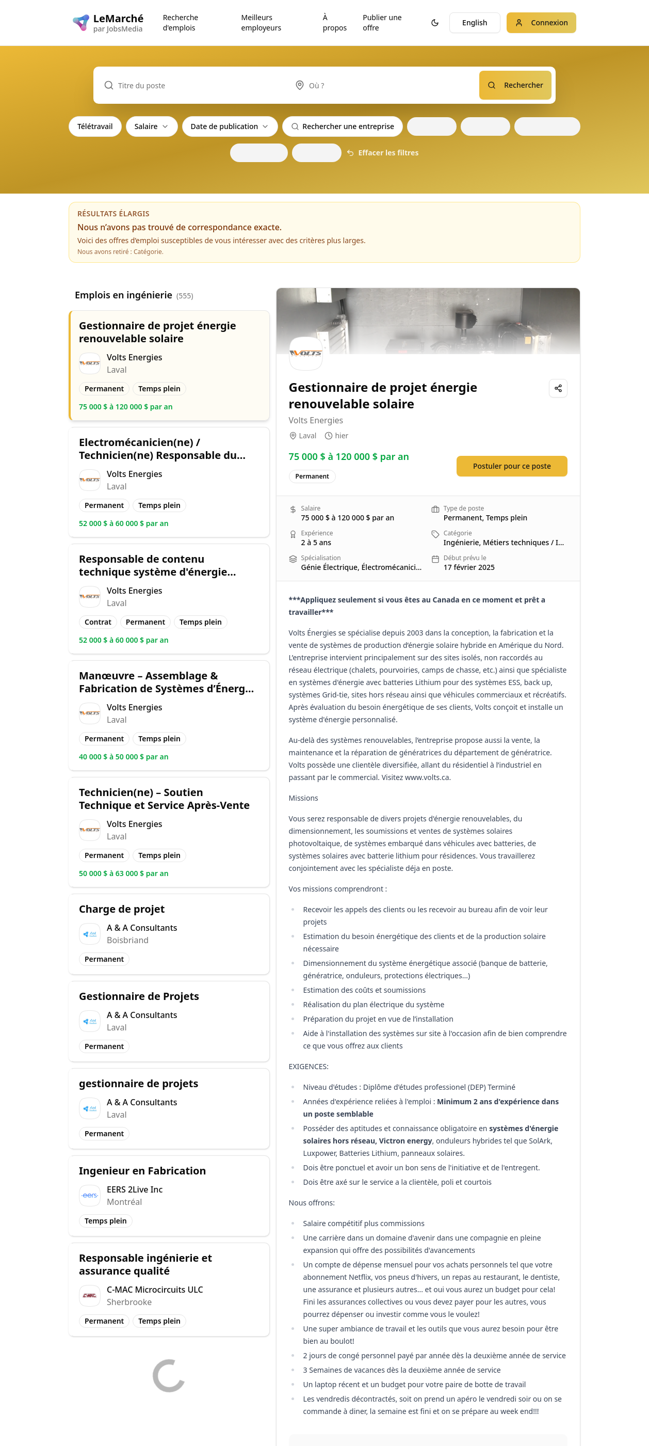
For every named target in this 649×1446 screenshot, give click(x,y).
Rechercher (515, 85)
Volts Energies (316, 420)
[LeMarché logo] (107, 22)
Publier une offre (382, 22)
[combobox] (381, 85)
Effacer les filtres (382, 152)
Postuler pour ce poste (512, 466)
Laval (308, 435)
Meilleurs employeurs (261, 22)
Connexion (541, 22)
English (474, 22)
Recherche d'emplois (181, 22)
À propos (335, 22)
